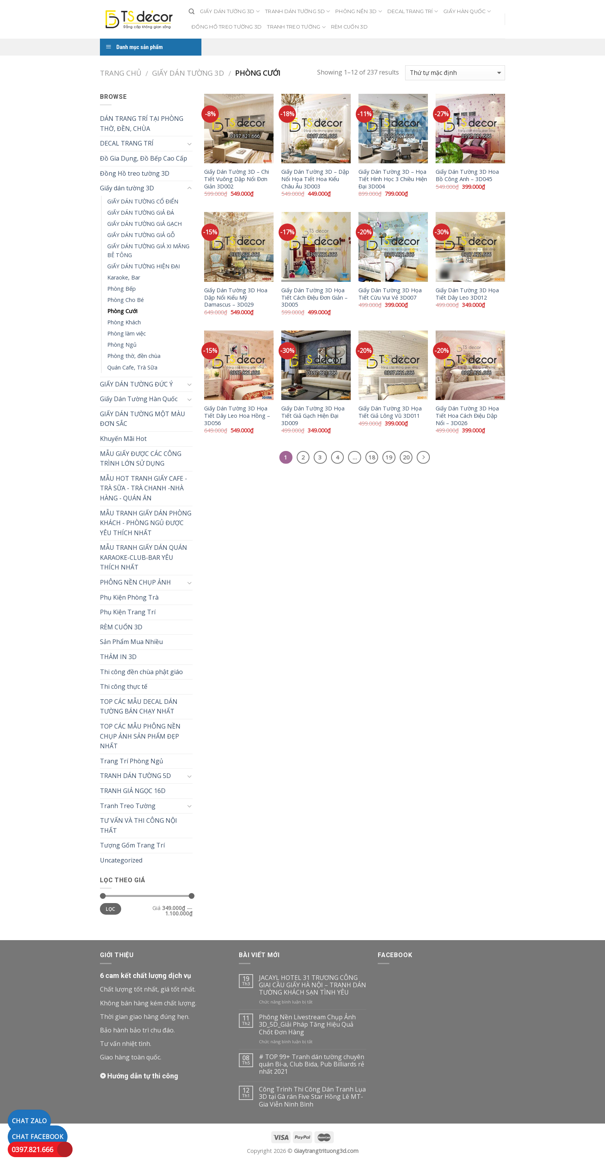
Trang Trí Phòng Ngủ (131, 761)
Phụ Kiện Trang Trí (127, 612)
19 (388, 457)
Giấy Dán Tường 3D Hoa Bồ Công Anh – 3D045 (467, 175)
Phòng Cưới (122, 311)
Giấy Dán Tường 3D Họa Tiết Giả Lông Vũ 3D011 (390, 412)
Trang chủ (120, 73)
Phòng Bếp (121, 288)
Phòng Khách (124, 322)
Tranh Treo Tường (127, 806)
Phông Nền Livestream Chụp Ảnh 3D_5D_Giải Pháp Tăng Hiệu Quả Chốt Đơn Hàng (307, 1025)
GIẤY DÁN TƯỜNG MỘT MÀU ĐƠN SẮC (142, 419)
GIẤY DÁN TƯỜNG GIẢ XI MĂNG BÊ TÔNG (148, 250)
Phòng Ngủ (122, 344)
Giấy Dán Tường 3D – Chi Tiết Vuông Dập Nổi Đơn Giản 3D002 (236, 179)
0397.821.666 (32, 1149)
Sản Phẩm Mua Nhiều (131, 641)
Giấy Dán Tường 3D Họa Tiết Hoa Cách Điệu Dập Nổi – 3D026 (467, 415)
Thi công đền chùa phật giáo (141, 672)
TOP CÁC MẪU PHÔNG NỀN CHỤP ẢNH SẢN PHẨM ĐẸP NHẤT (140, 736)
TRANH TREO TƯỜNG (296, 27)
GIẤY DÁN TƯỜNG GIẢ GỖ (141, 235)
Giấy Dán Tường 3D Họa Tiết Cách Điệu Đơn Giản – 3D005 (314, 297)
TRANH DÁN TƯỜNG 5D (297, 11)
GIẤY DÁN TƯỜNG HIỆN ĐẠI (143, 266)
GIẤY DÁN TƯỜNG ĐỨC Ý (136, 384)
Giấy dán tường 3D (188, 73)
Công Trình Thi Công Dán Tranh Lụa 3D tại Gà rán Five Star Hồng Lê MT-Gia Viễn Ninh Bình (312, 1097)
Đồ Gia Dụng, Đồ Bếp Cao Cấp (143, 158)
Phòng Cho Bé (125, 299)
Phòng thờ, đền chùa (134, 355)
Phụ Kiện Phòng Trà (129, 597)
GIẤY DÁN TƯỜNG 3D (230, 11)
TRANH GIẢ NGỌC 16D (133, 790)
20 (406, 457)
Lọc (110, 909)
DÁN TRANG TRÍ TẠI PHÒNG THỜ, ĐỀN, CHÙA (141, 123)
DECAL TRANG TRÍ (412, 11)
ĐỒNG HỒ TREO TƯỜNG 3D (226, 27)
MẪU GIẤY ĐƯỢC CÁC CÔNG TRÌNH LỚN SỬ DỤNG (140, 458)
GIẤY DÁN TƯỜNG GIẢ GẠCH (144, 223)
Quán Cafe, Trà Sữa (132, 367)
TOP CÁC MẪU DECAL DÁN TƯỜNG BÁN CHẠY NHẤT (138, 706)
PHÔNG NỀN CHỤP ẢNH (135, 582)
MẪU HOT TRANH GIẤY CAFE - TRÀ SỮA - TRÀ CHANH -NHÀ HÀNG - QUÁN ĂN (143, 488)
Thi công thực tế (123, 686)
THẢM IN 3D (118, 657)
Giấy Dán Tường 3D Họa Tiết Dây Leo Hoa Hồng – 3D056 (237, 415)
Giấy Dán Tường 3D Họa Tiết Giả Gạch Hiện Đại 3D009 (313, 415)
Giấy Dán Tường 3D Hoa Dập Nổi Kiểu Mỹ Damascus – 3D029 (235, 297)
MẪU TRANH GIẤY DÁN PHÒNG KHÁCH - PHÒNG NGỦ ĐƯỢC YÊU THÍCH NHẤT (145, 523)
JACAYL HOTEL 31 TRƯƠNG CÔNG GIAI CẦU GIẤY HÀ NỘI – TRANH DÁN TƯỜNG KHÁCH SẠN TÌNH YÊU (312, 985)
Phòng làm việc (126, 333)
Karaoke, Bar (123, 277)
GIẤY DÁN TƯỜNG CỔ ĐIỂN (142, 201)
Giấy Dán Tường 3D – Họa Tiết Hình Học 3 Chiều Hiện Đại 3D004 (392, 179)
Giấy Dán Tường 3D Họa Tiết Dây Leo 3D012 (467, 294)
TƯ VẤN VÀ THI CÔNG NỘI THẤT (138, 825)
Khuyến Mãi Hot (123, 438)
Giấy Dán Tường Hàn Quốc (138, 399)
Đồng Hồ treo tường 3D (134, 173)
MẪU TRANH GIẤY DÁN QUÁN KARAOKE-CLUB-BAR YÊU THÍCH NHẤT (143, 557)
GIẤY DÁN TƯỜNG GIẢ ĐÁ (140, 212)
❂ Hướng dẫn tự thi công (139, 1076)
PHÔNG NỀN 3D (358, 11)
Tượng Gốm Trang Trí (132, 845)
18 (371, 457)
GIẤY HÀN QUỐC (467, 11)
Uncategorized (121, 860)
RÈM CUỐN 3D (349, 27)
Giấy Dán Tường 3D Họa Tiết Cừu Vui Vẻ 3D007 (390, 294)
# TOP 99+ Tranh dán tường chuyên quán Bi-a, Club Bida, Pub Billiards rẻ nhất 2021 (311, 1064)
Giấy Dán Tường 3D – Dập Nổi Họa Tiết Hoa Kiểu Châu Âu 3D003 (315, 179)
